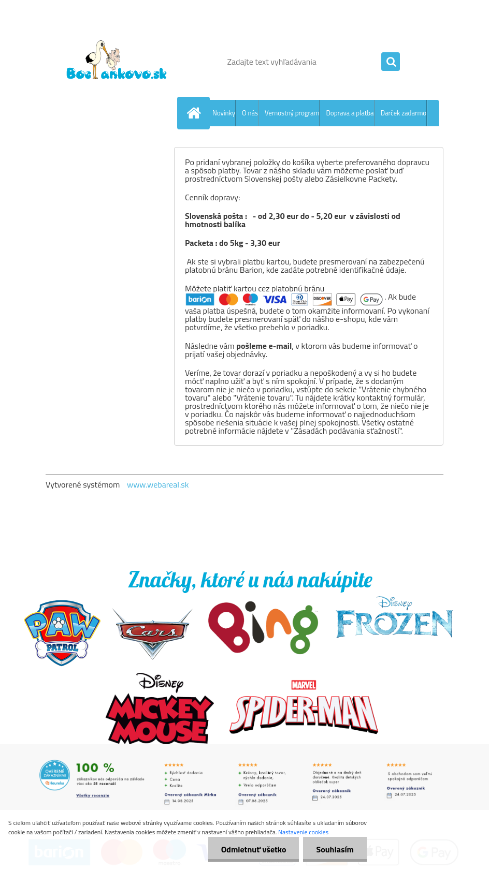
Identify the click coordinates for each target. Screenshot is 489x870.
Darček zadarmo (404, 113)
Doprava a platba (349, 113)
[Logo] (117, 61)
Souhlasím (335, 849)
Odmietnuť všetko (253, 849)
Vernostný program (292, 113)
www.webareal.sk (158, 484)
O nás (250, 113)
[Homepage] (196, 113)
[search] (390, 62)
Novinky (223, 113)
